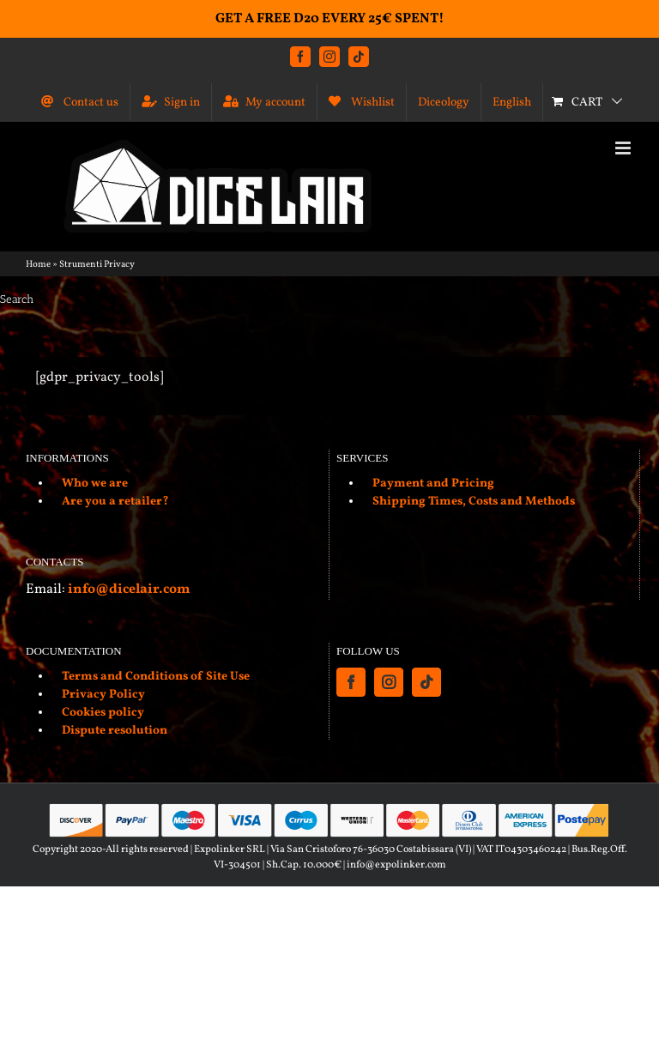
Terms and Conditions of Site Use (156, 676)
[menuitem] (511, 102)
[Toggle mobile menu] (624, 148)
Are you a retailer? (115, 501)
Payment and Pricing (433, 483)
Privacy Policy (103, 694)
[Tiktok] (426, 682)
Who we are (95, 483)
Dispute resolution (114, 730)
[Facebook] (351, 682)
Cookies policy (103, 712)
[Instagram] (388, 682)
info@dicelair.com (129, 589)
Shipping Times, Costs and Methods (473, 501)
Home (38, 264)
